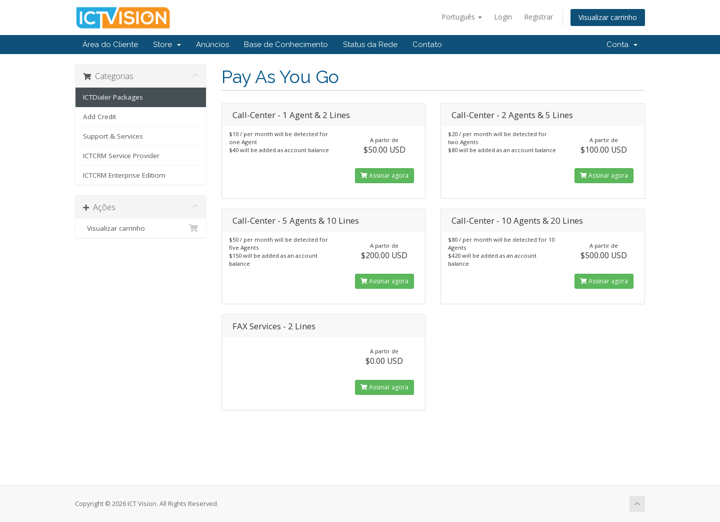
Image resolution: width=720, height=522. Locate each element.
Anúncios (212, 44)
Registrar (538, 17)
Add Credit (99, 116)
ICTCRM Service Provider (121, 155)
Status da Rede (370, 44)
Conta (622, 44)
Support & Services (113, 136)
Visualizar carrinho (607, 17)
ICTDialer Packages (113, 97)
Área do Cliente (110, 44)
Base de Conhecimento (286, 44)
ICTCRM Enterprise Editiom (124, 175)
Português (462, 17)
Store (167, 44)
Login (503, 17)
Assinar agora (384, 175)
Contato (427, 44)
